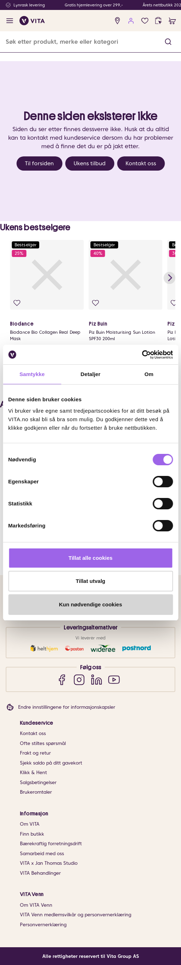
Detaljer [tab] (91, 374)
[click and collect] (158, 21)
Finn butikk (32, 834)
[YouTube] (114, 679)
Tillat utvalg (90, 581)
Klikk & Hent (33, 772)
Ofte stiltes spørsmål (43, 743)
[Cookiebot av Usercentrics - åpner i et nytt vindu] (142, 354)
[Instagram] (79, 679)
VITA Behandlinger (40, 873)
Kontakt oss (141, 163)
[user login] (131, 21)
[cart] (172, 21)
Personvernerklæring (43, 924)
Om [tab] (148, 374)
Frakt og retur (35, 753)
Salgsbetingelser (38, 782)
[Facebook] (62, 679)
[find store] (117, 21)
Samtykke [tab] (32, 374)
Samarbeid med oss (42, 853)
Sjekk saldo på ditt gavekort (51, 763)
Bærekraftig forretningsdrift (51, 843)
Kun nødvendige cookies (90, 604)
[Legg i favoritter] (17, 303)
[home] (32, 20)
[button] (168, 42)
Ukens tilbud (90, 163)
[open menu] (10, 21)
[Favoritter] (145, 21)
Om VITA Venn (36, 905)
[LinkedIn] (96, 679)
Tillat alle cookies (91, 558)
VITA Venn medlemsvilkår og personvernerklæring (75, 914)
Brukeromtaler (36, 792)
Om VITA (29, 824)
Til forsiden (39, 163)
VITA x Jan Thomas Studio (49, 863)
